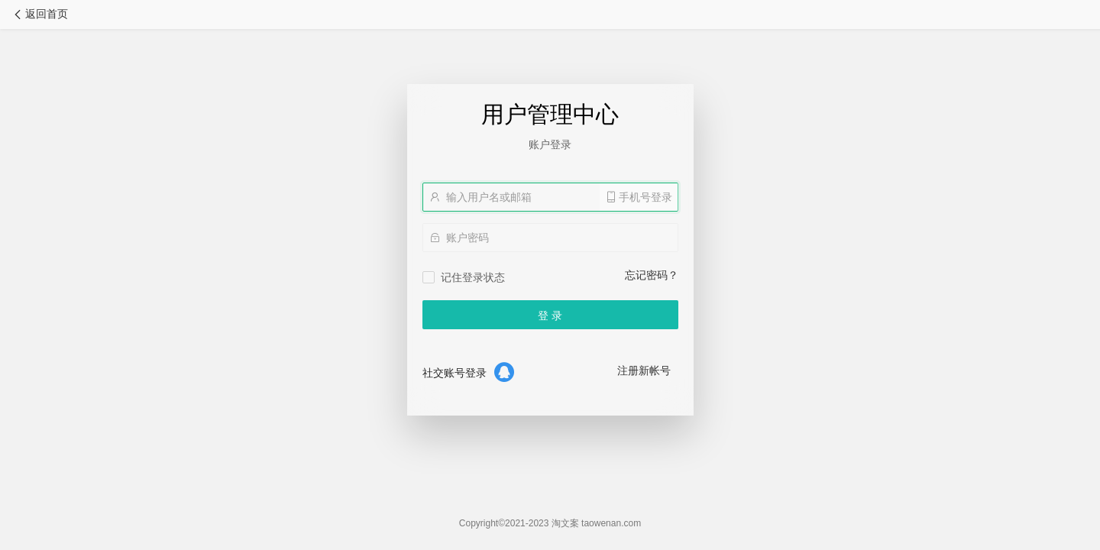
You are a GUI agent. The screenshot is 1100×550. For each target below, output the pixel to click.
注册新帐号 (644, 370)
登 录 (550, 315)
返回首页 (39, 14)
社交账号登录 (454, 373)
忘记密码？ (651, 275)
